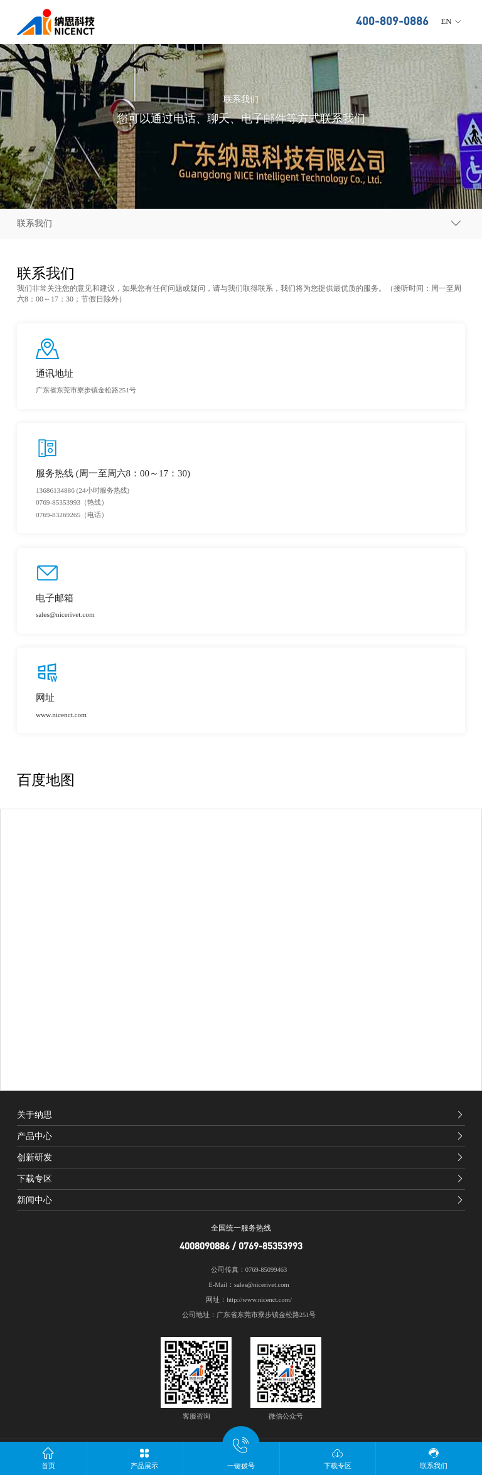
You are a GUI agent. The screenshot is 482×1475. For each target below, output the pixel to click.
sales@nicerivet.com (65, 614)
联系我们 (434, 1458)
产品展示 (145, 1458)
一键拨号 (241, 1455)
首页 (48, 1458)
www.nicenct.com (61, 714)
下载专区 (338, 1458)
